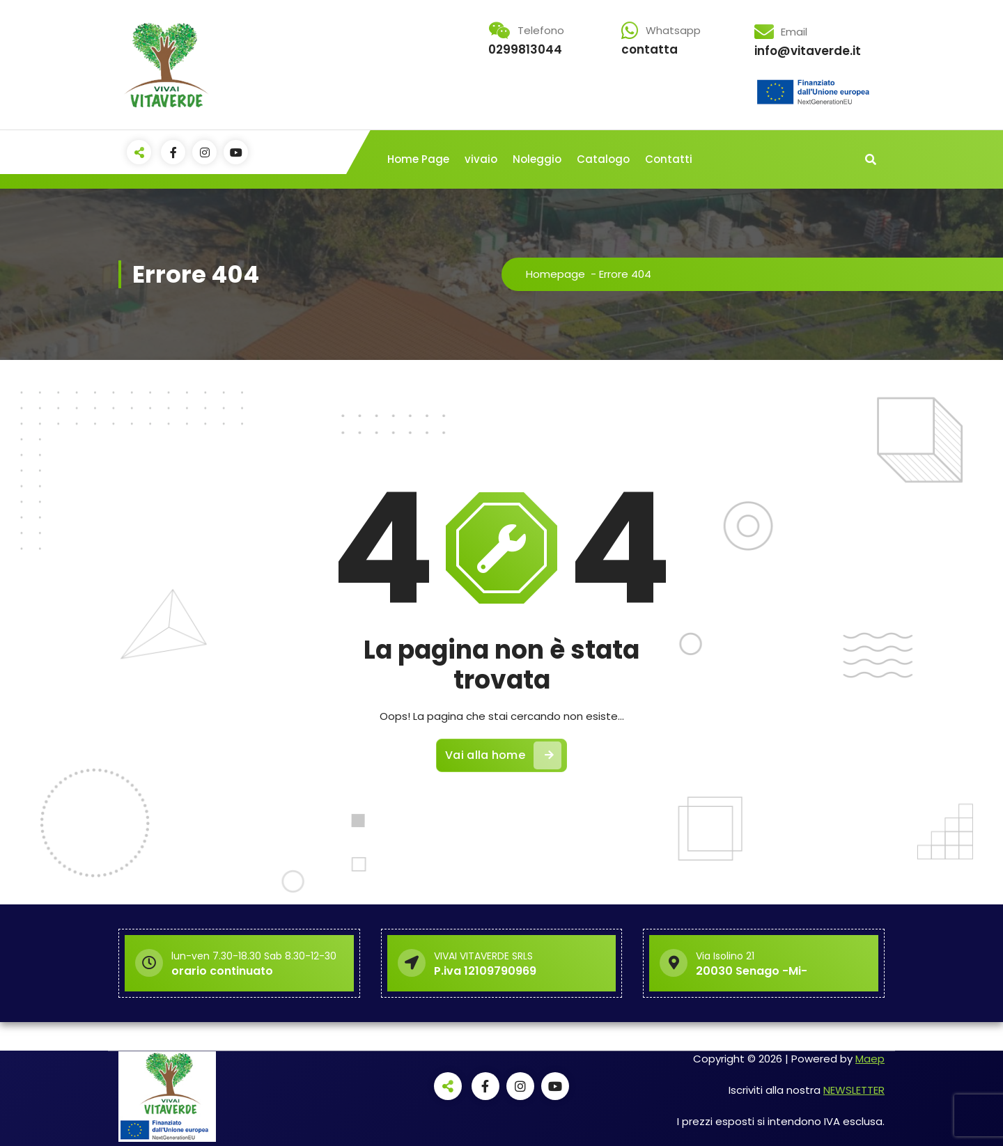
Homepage (555, 274)
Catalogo (603, 159)
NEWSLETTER (854, 1090)
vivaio (481, 159)
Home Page (418, 159)
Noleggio (537, 159)
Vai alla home (503, 755)
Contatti (668, 159)
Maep (870, 1058)
